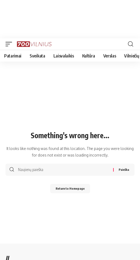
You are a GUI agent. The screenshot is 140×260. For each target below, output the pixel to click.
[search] (131, 44)
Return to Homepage (70, 188)
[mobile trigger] (10, 44)
